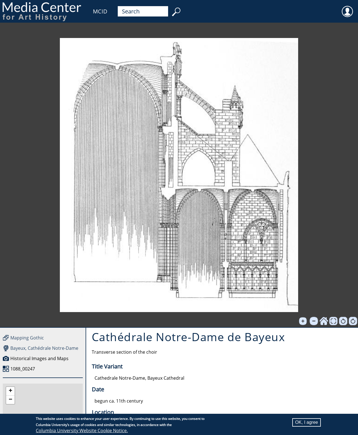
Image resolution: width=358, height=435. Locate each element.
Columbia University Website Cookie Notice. (82, 430)
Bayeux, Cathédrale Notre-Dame (44, 348)
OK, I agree (306, 422)
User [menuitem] (347, 8)
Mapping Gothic (27, 338)
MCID (100, 11)
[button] (10, 391)
